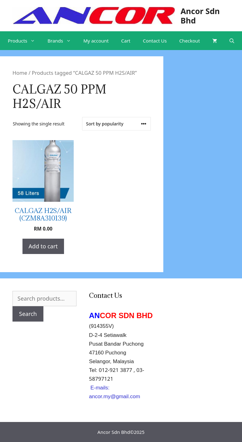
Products (24, 40)
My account (96, 41)
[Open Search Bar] (231, 40)
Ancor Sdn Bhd (200, 16)
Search (28, 314)
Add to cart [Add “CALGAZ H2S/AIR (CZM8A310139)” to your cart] (43, 246)
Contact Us (155, 41)
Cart (126, 41)
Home (19, 72)
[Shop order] (116, 123)
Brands (62, 40)
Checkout (189, 41)
